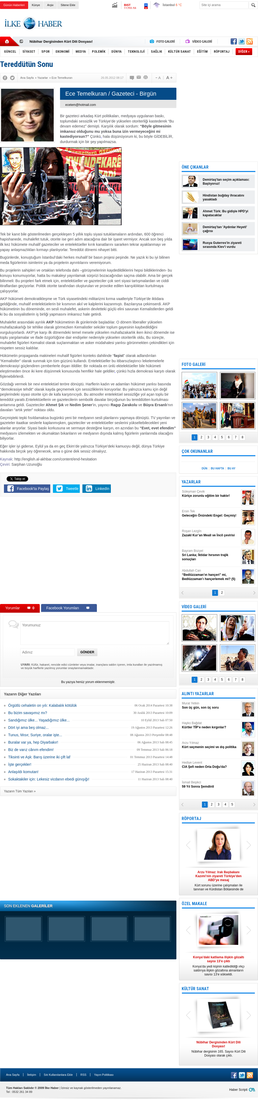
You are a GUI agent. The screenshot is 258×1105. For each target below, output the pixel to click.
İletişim (31, 1074)
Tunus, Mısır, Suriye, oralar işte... (35, 735)
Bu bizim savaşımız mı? (27, 713)
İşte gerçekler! (19, 764)
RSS (83, 1074)
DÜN (204, 468)
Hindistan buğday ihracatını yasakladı (223, 197)
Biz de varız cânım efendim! (31, 750)
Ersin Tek (211, 513)
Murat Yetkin (211, 705)
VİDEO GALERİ (194, 606)
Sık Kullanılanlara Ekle (58, 1074)
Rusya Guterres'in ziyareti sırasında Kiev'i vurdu (222, 245)
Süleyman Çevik (211, 494)
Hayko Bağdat (211, 725)
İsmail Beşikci (211, 784)
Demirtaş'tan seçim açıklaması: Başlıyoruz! (226, 181)
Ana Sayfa (12, 1074)
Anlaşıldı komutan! (23, 772)
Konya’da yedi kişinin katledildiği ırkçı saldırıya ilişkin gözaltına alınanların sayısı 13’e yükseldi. (218, 965)
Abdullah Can (211, 575)
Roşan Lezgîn (211, 533)
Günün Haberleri (14, 5)
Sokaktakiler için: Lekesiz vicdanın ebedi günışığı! (48, 779)
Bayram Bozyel (211, 555)
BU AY (231, 468)
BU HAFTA (217, 468)
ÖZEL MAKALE (194, 903)
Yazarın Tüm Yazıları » (20, 791)
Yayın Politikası (103, 1074)
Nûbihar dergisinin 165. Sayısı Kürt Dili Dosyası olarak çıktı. (218, 1048)
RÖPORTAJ (191, 818)
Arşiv (50, 5)
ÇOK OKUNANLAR (197, 451)
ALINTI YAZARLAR (198, 693)
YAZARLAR (191, 481)
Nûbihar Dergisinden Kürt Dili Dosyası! (61, 41)
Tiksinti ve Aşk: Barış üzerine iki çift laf (39, 757)
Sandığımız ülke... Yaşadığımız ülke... (39, 720)
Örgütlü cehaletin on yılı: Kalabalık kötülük (42, 705)
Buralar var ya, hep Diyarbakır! (33, 742)
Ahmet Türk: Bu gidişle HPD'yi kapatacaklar (225, 213)
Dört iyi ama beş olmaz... (28, 727)
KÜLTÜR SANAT (195, 988)
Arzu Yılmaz (211, 745)
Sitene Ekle (68, 5)
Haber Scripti (238, 1090)
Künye (36, 5)
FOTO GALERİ (193, 364)
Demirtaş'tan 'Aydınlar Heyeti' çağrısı (225, 229)
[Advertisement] (162, 27)
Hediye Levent (211, 765)
